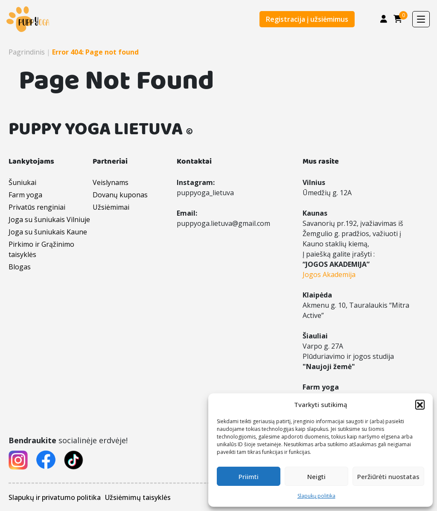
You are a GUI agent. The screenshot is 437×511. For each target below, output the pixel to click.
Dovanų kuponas (120, 194)
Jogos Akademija (329, 274)
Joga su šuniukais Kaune (48, 232)
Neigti (316, 476)
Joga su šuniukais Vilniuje (49, 219)
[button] (420, 404)
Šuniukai (22, 182)
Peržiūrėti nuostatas (388, 476)
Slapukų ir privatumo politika (55, 497)
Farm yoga (25, 194)
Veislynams (110, 182)
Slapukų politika (316, 495)
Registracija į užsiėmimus (307, 19)
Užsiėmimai (111, 207)
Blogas (20, 266)
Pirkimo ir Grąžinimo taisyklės (41, 249)
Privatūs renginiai (37, 207)
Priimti (249, 476)
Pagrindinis (27, 52)
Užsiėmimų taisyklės (138, 497)
